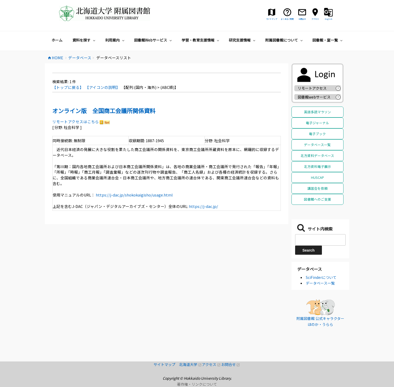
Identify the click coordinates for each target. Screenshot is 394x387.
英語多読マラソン (317, 111)
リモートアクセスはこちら (75, 121)
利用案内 (115, 40)
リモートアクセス (312, 88)
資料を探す (84, 40)
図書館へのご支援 (317, 199)
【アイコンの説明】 (102, 87)
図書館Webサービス (153, 40)
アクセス (211, 364)
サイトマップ (166, 364)
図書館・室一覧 (328, 40)
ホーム (57, 40)
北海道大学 (190, 364)
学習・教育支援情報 (201, 40)
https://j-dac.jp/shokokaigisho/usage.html (134, 195)
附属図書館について (284, 40)
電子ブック (317, 133)
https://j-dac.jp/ (203, 206)
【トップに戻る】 (68, 87)
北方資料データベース (317, 155)
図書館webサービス (314, 97)
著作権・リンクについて (197, 384)
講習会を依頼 (317, 188)
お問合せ (230, 364)
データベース (309, 269)
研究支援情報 (243, 40)
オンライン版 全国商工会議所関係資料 (103, 110)
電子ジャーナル (317, 122)
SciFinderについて (321, 277)
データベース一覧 (317, 144)
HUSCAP (317, 177)
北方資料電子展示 (317, 166)
